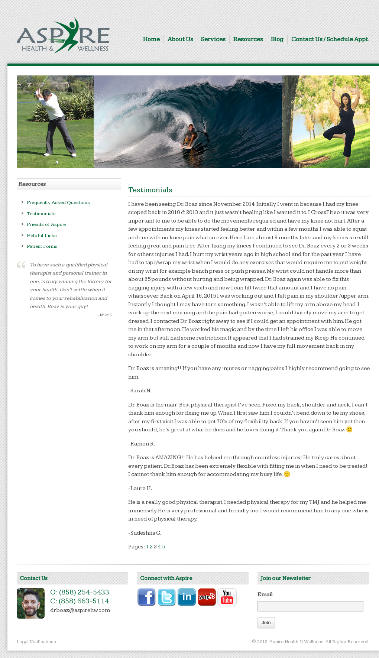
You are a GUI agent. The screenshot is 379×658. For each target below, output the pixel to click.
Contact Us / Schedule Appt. (330, 39)
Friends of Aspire (46, 224)
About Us (180, 39)
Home (151, 39)
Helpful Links (42, 236)
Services (213, 39)
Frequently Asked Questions (58, 202)
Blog (277, 39)
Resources (248, 39)
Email (265, 594)
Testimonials (41, 214)
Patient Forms (42, 246)
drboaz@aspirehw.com (80, 610)
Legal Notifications (36, 642)
